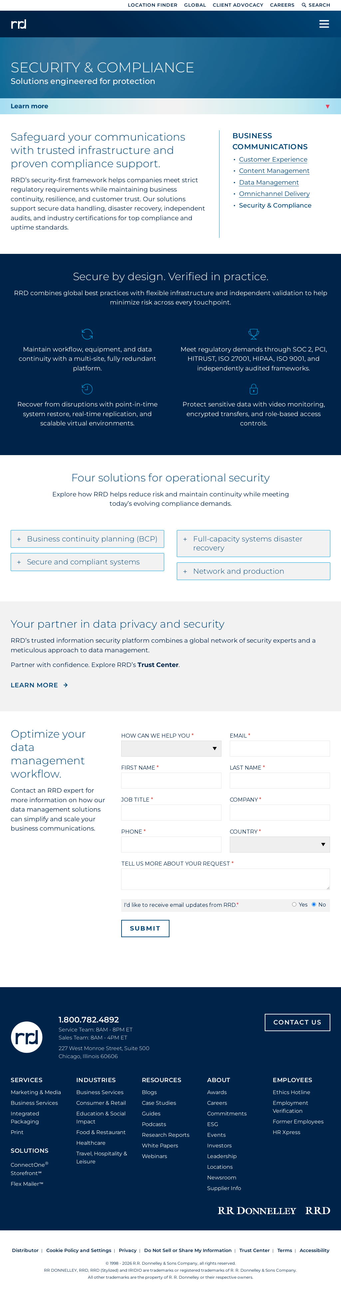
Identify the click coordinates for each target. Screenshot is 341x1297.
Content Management (274, 171)
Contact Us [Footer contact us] (297, 1022)
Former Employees (298, 1121)
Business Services (34, 1103)
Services (26, 1080)
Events (216, 1135)
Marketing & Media (36, 1092)
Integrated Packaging (25, 1117)
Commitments (227, 1113)
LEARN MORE (35, 685)
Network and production (238, 571)
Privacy (128, 1250)
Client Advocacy (238, 5)
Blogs (149, 1092)
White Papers (160, 1145)
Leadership (222, 1156)
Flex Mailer (27, 1184)
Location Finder (152, 5)
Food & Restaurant (101, 1132)
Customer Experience (273, 159)
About (218, 1080)
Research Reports (165, 1135)
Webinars (154, 1156)
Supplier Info (224, 1188)
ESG (212, 1124)
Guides (151, 1113)
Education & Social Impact (101, 1117)
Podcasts (154, 1124)
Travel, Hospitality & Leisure (101, 1157)
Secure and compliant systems (83, 561)
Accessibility (314, 1250)
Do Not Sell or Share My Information (188, 1250)
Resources (161, 1080)
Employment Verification (290, 1107)
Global (195, 5)
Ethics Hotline (291, 1092)
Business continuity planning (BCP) (92, 538)
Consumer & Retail (101, 1103)
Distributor (25, 1250)
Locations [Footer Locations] (220, 1167)
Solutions (30, 1151)
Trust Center (254, 1250)
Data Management (269, 182)
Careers (282, 5)
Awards (217, 1092)
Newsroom (221, 1177)
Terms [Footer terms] (284, 1250)
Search (315, 5)
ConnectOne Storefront (30, 1168)
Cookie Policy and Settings (78, 1250)
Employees (292, 1080)
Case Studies (159, 1103)
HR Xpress (286, 1132)
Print (17, 1132)
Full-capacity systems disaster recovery (248, 543)
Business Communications (270, 141)
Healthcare (91, 1143)
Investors (219, 1145)
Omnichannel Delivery (274, 194)
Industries (96, 1080)
